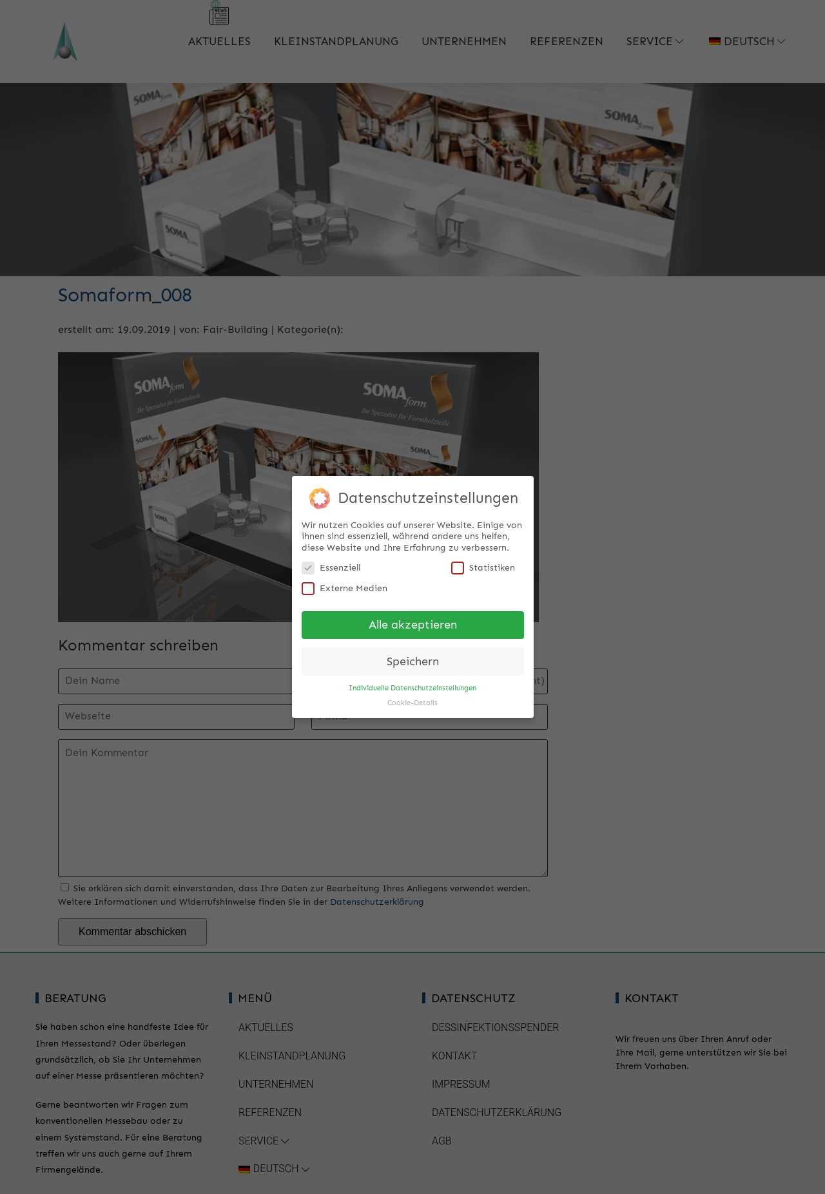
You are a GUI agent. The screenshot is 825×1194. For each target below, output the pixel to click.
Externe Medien (344, 583)
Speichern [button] (413, 656)
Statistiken (483, 563)
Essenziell (331, 563)
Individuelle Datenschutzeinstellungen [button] (412, 683)
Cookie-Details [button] (412, 698)
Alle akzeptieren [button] (413, 620)
